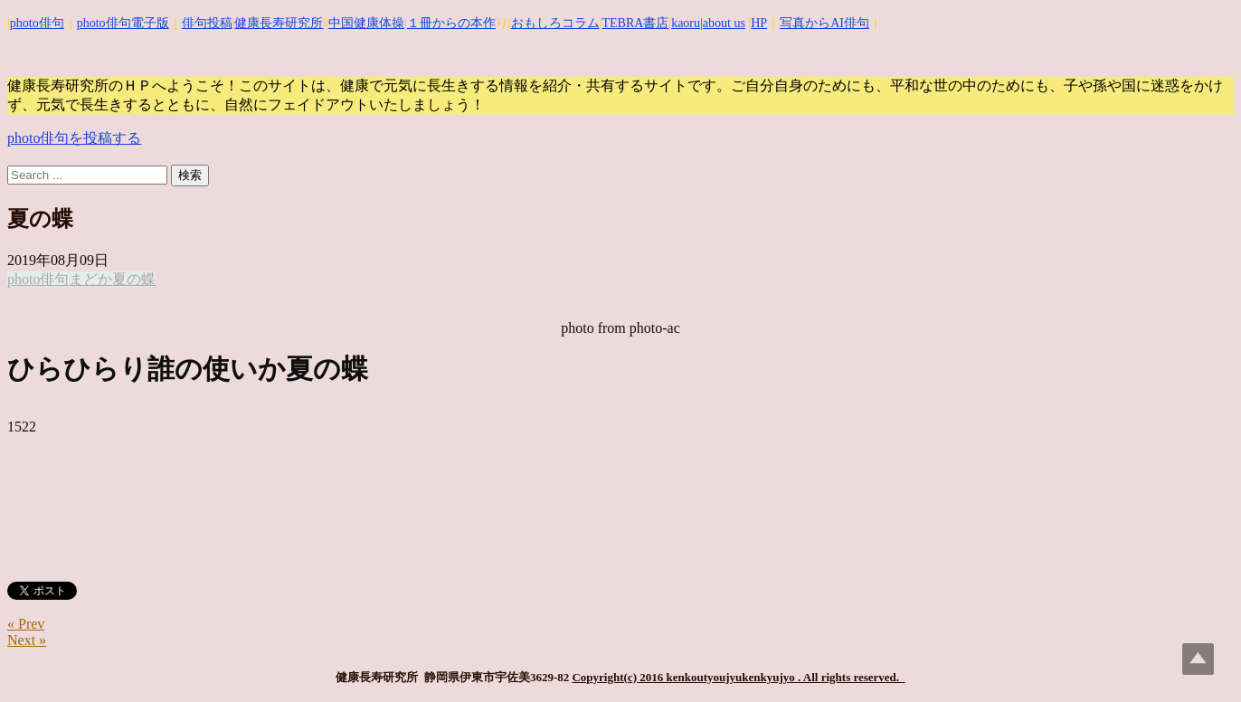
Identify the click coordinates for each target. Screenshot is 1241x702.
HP (759, 23)
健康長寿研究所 (278, 23)
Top (1198, 659)
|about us (722, 23)
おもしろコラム (555, 23)
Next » (26, 640)
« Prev (25, 623)
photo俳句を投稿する (74, 138)
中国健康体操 (366, 23)
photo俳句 (37, 23)
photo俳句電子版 (123, 23)
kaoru (685, 23)
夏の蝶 (134, 279)
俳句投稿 (207, 23)
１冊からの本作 (451, 23)
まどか (90, 279)
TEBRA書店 (635, 23)
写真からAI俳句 (824, 23)
